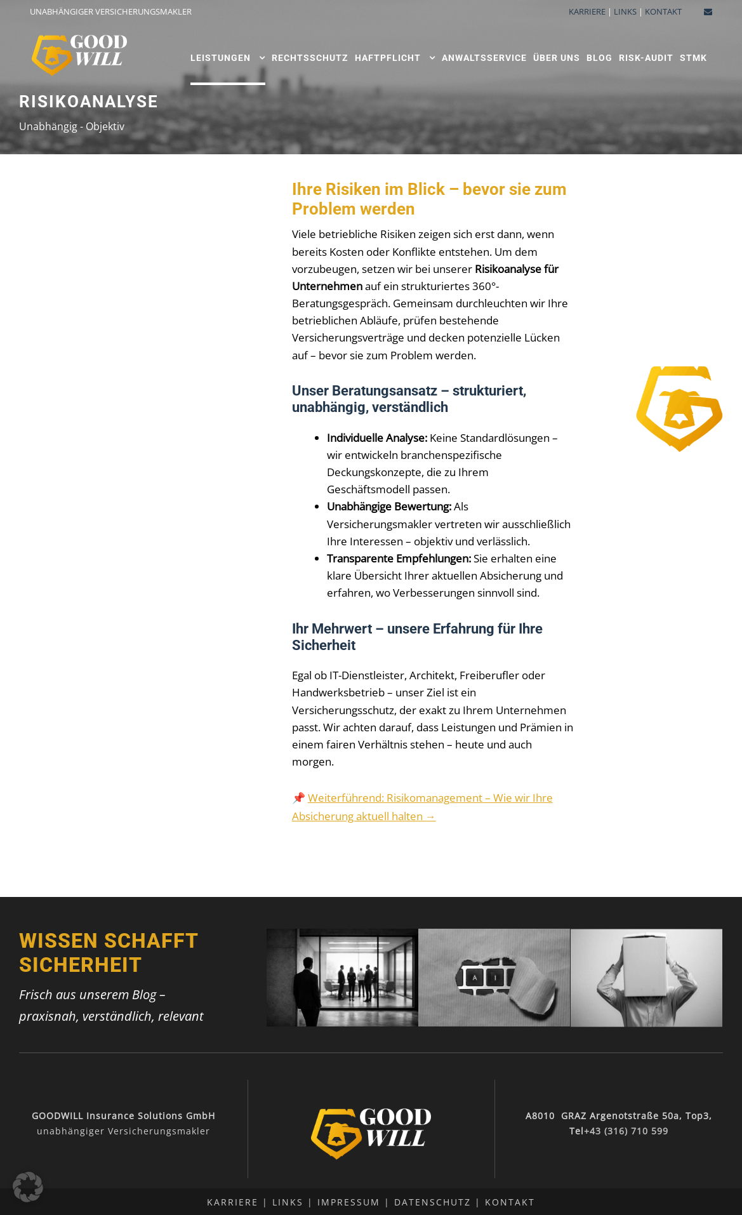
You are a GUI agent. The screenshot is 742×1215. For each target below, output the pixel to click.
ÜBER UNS (556, 58)
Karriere (232, 1202)
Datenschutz (432, 1202)
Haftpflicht (388, 58)
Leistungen (220, 58)
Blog (599, 58)
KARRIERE (587, 11)
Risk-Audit (646, 58)
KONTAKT (663, 11)
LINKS (625, 11)
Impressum (348, 1202)
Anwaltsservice (484, 58)
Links (287, 1202)
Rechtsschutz (310, 58)
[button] (28, 1187)
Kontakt (510, 1202)
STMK (693, 58)
